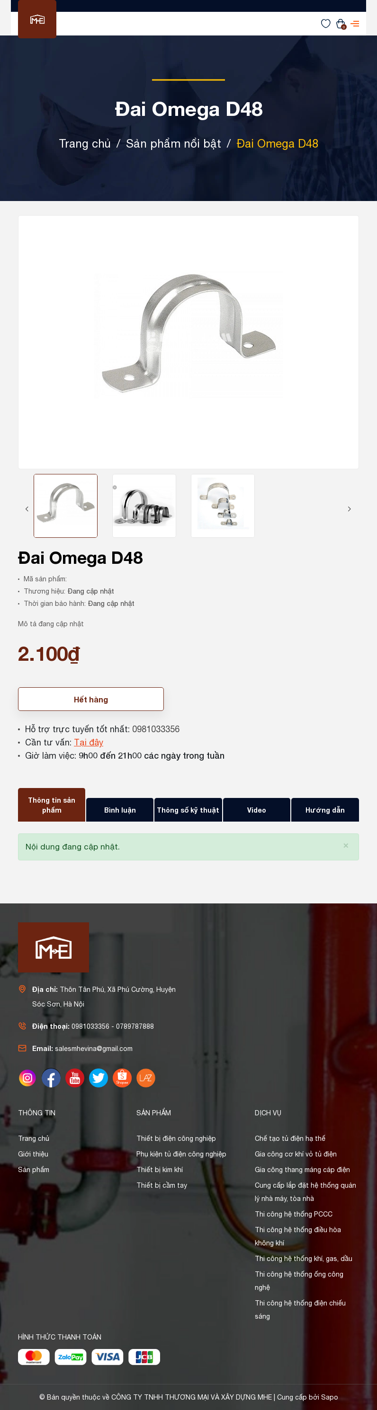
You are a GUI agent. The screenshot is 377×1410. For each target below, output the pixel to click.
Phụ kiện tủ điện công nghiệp (181, 1154)
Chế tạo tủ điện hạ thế (290, 1138)
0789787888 (135, 1026)
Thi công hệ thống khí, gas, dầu (303, 1258)
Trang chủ (33, 1138)
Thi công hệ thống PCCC (293, 1214)
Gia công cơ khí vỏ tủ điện (296, 1154)
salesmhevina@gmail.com (94, 1048)
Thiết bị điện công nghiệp (176, 1138)
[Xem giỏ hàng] (340, 23)
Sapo (329, 1397)
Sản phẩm (33, 1170)
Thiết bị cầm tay (161, 1185)
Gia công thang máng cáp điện (302, 1170)
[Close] (346, 844)
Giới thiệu (33, 1154)
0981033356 (156, 729)
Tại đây (88, 742)
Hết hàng (91, 699)
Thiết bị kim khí (159, 1170)
